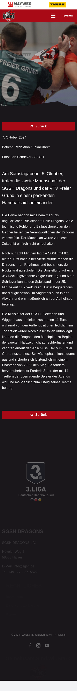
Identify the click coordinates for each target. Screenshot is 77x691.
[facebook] (30, 646)
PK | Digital (59, 635)
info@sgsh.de (24, 566)
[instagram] (38, 646)
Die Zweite (20, 54)
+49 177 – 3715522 (23, 572)
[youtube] (47, 646)
